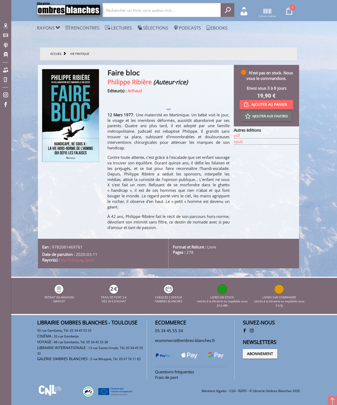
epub (238, 141)
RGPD (242, 391)
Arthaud (134, 90)
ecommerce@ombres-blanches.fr (185, 340)
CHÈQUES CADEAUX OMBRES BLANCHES (168, 297)
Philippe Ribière (129, 82)
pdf (237, 135)
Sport (89, 260)
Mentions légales (214, 391)
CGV (232, 391)
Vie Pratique (71, 260)
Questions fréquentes (174, 371)
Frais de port (166, 377)
